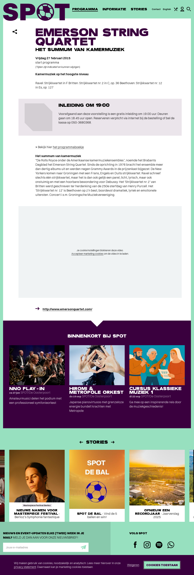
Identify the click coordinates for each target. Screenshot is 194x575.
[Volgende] (113, 442)
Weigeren (133, 565)
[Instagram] (147, 545)
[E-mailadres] (46, 547)
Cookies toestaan (162, 565)
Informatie (114, 9)
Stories (139, 9)
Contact (156, 9)
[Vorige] (81, 442)
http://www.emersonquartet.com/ (67, 309)
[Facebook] (135, 545)
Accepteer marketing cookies (87, 253)
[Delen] (15, 32)
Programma (85, 9)
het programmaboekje (68, 147)
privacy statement (25, 567)
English (167, 9)
